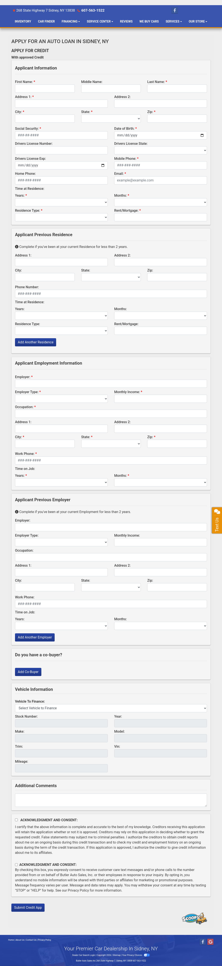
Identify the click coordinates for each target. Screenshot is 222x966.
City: (18, 112)
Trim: (19, 746)
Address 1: (23, 97)
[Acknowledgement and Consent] (16, 819)
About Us (19, 940)
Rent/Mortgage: (126, 210)
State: (85, 112)
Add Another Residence (35, 342)
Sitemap (117, 955)
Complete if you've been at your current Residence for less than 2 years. (71, 247)
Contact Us (31, 940)
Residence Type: (27, 210)
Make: (19, 731)
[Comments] (111, 800)
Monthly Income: (127, 392)
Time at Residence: (29, 189)
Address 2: (122, 97)
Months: (120, 195)
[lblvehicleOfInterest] (111, 708)
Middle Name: (91, 82)
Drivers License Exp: (30, 159)
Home (11, 940)
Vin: (117, 746)
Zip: (150, 112)
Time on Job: (25, 469)
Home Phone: (25, 174)
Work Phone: (24, 454)
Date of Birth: (124, 129)
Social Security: (27, 129)
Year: (118, 716)
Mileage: (21, 761)
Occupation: (24, 407)
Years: (20, 195)
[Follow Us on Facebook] (175, 10)
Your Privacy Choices (136, 955)
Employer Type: (26, 392)
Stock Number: (26, 716)
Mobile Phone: (125, 159)
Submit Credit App (28, 908)
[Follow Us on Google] (210, 942)
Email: (119, 174)
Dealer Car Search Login (83, 955)
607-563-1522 (92, 10)
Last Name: (156, 82)
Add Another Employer (35, 637)
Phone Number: (27, 287)
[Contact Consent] (16, 864)
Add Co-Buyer (28, 672)
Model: (119, 731)
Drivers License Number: (33, 144)
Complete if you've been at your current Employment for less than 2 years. (73, 512)
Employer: (22, 377)
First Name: (24, 82)
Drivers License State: (131, 144)
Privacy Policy (78, 890)
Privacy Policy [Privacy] (44, 940)
